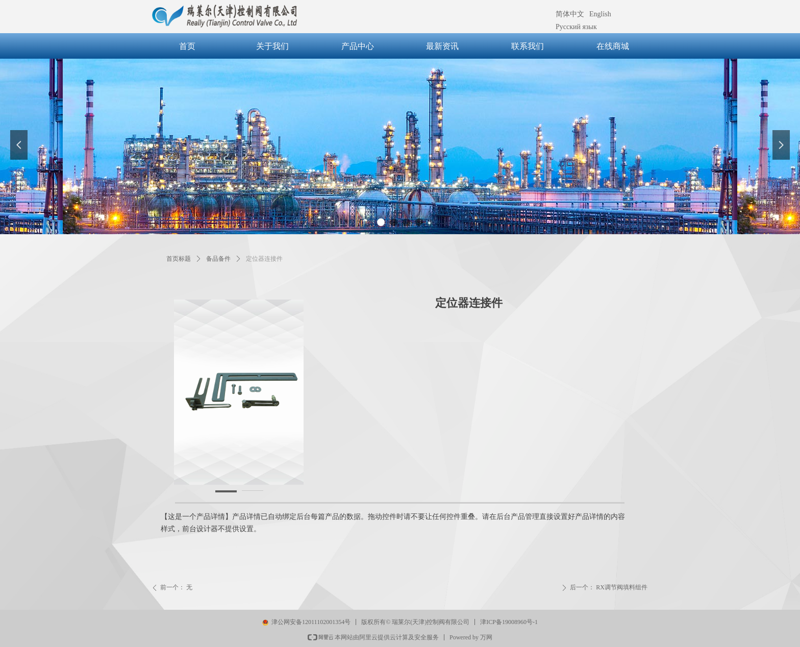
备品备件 (218, 258)
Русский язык (576, 27)
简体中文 (570, 14)
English (600, 14)
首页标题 (178, 258)
